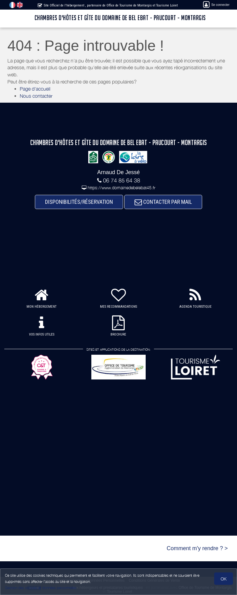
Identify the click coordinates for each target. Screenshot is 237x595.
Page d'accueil (35, 89)
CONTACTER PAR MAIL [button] (163, 202)
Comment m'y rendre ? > (197, 548)
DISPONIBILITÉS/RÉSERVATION (79, 202)
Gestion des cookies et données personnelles (41, 587)
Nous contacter (36, 96)
